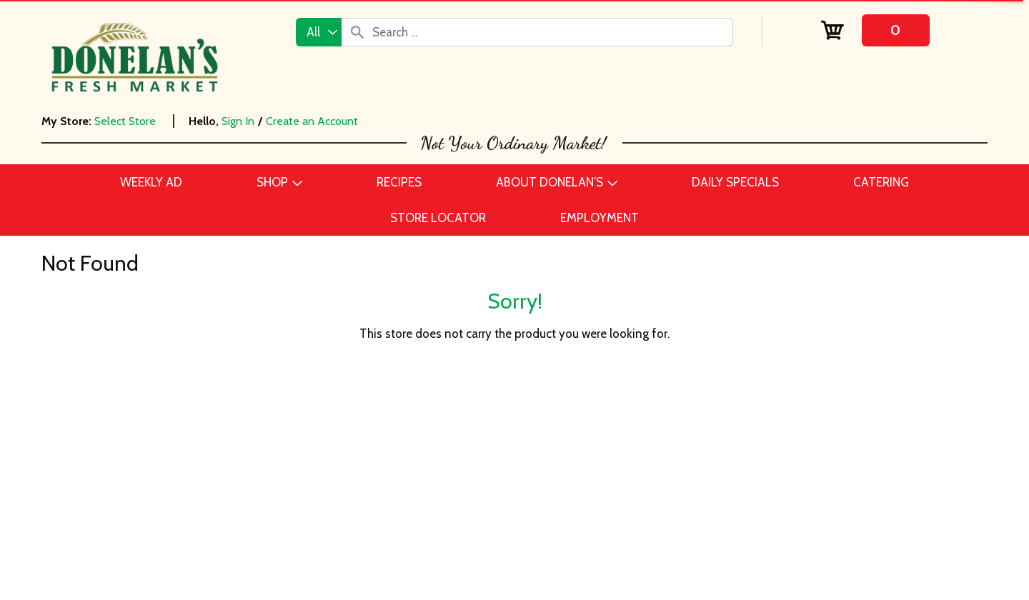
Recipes (471, 480)
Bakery (196, 437)
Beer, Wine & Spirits (230, 458)
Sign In (238, 121)
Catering (201, 480)
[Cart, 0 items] (875, 30)
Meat (192, 587)
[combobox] (319, 32)
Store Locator (486, 523)
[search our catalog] (357, 32)
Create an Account (312, 121)
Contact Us (480, 437)
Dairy (193, 501)
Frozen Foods (215, 544)
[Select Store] (126, 121)
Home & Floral (216, 566)
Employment (484, 458)
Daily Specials (487, 501)
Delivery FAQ (484, 544)
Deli (189, 523)
